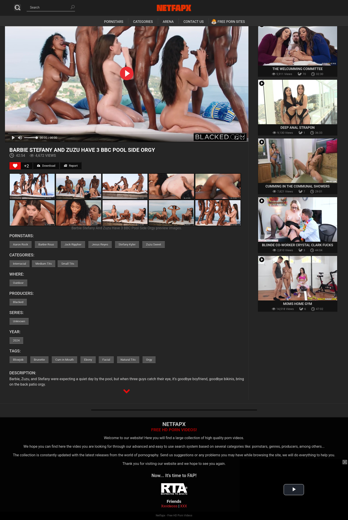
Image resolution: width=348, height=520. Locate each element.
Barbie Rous (46, 244)
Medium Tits (43, 263)
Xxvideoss (169, 506)
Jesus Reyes (100, 244)
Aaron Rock (20, 244)
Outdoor (18, 283)
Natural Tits (128, 359)
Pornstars (113, 22)
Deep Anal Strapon (297, 128)
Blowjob (18, 359)
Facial (106, 359)
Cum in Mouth (64, 359)
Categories (143, 22)
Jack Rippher (72, 244)
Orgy (149, 359)
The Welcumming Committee (298, 69)
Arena (168, 22)
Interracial (19, 263)
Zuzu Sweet (153, 244)
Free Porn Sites (231, 22)
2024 (16, 340)
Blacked (18, 302)
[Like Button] (15, 165)
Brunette (39, 359)
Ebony (88, 359)
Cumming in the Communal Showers (297, 186)
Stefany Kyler (127, 244)
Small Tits (67, 263)
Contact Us (193, 22)
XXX (183, 506)
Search (17, 7)
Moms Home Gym (297, 304)
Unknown (19, 321)
